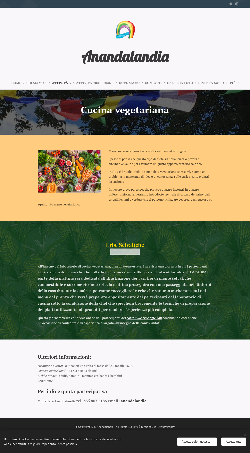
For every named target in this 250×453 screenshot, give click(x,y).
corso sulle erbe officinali (144, 318)
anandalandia (133, 400)
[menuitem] (14, 83)
